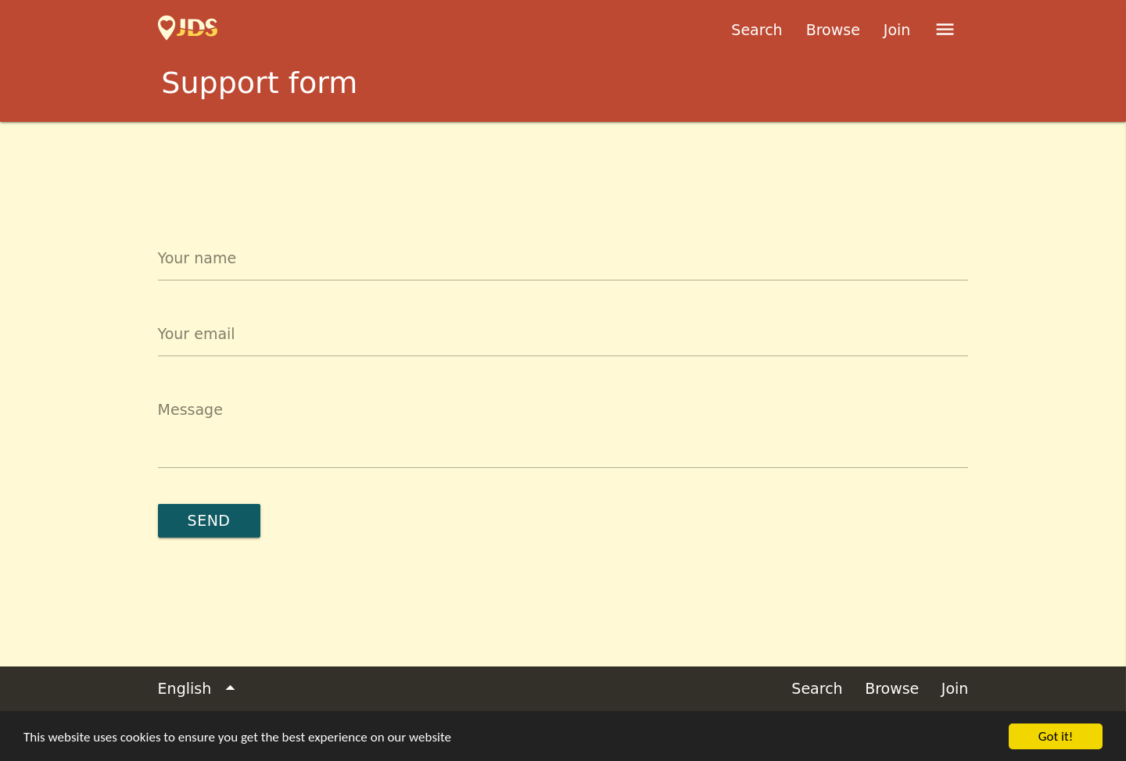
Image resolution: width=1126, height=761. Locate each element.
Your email (196, 333)
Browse (833, 29)
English (200, 688)
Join (897, 29)
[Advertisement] (563, 165)
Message (190, 409)
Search (756, 29)
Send (209, 520)
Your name (197, 257)
